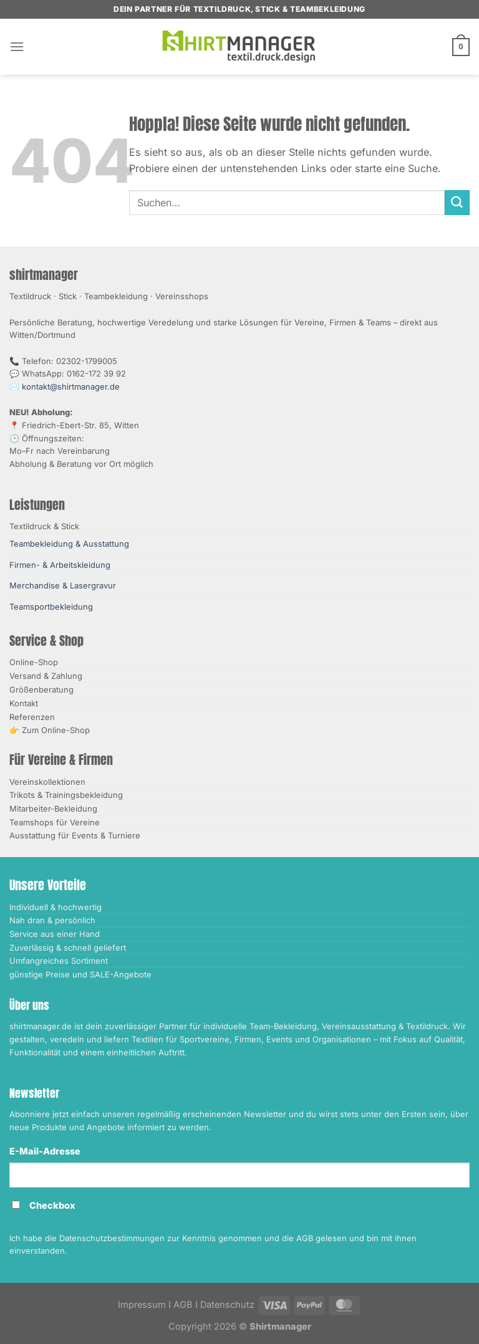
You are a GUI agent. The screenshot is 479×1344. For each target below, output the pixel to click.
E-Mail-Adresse (44, 1151)
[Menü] (17, 46)
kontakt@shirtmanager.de (71, 386)
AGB (183, 1304)
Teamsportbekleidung (51, 607)
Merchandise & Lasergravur (62, 585)
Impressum (142, 1304)
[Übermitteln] (457, 202)
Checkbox (52, 1205)
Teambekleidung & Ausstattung (69, 544)
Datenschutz (227, 1304)
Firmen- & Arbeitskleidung (59, 565)
